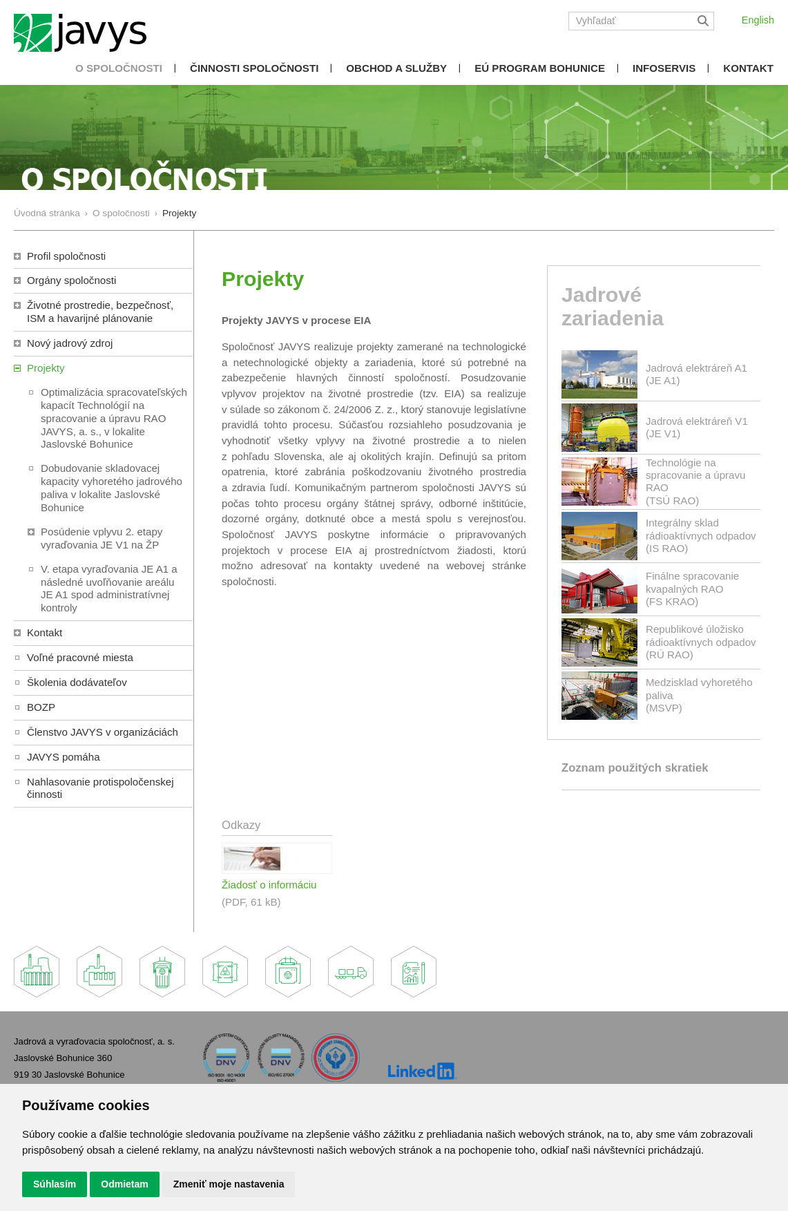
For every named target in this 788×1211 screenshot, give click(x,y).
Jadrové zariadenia (612, 306)
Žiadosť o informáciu (269, 884)
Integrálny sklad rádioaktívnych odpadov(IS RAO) (701, 535)
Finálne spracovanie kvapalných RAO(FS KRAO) (692, 588)
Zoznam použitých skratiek (634, 767)
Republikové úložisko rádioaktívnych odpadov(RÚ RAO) (701, 641)
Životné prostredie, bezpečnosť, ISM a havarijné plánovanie (100, 311)
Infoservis (664, 68)
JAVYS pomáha (63, 757)
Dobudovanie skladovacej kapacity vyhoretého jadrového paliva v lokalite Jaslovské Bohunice (111, 487)
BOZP (41, 707)
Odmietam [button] (124, 1184)
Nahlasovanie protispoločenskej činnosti (100, 788)
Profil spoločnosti (66, 256)
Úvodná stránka (47, 213)
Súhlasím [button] (54, 1184)
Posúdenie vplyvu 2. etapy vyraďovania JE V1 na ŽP (101, 538)
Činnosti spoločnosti (254, 68)
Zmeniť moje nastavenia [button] (229, 1184)
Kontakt (748, 68)
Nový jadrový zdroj (70, 343)
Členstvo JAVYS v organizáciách (102, 732)
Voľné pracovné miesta (80, 657)
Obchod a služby (396, 68)
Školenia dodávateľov (77, 682)
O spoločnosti (118, 68)
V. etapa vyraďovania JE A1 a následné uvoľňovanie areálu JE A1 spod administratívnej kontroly (109, 588)
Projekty (46, 368)
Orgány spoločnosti (71, 280)
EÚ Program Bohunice (539, 68)
